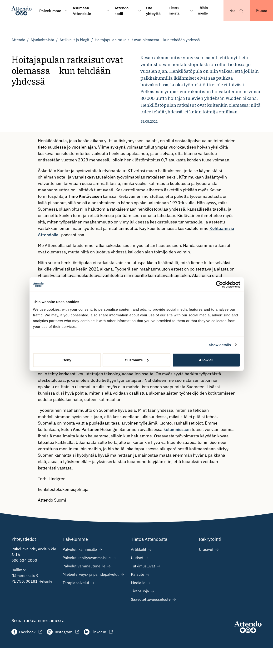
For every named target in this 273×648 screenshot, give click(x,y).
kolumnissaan (177, 429)
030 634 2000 (24, 560)
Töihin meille (203, 10)
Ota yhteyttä (153, 10)
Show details (220, 345)
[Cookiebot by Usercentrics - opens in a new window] (219, 284)
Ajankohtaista (42, 39)
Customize (137, 360)
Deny (67, 360)
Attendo (18, 39)
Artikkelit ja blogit (74, 39)
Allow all (206, 360)
